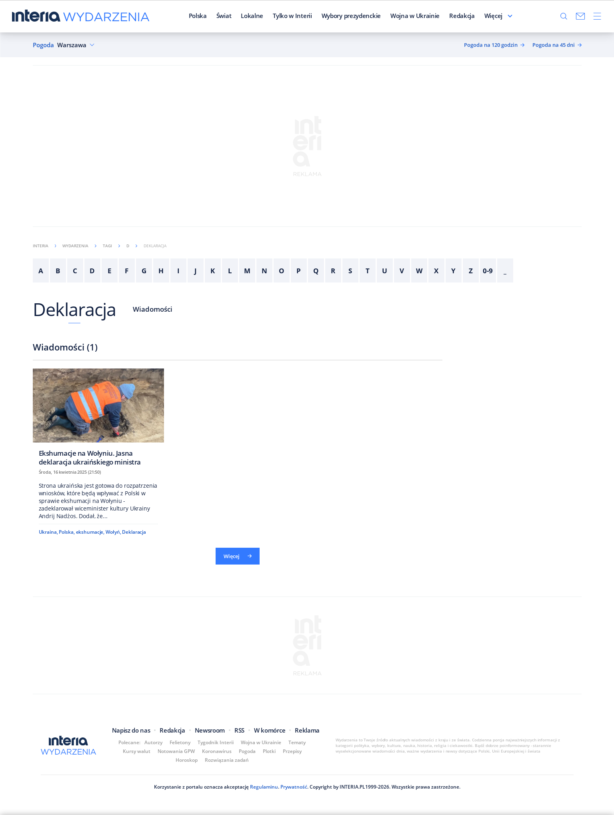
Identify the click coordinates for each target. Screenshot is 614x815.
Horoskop (187, 760)
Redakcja (462, 16)
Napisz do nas (131, 730)
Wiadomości (152, 309)
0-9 (488, 270)
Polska (198, 16)
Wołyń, (113, 532)
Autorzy (153, 742)
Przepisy (292, 751)
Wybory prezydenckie (351, 16)
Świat (224, 16)
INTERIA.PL (352, 786)
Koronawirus (217, 751)
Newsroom (210, 730)
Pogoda (43, 45)
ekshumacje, (90, 532)
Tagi (111, 245)
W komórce (269, 730)
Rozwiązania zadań (227, 760)
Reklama (307, 730)
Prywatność (293, 786)
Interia (44, 245)
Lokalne (252, 16)
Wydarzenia (79, 245)
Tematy (297, 742)
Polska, (66, 532)
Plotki (269, 751)
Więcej (493, 16)
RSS (239, 730)
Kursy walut (136, 751)
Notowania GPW (176, 751)
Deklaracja (74, 309)
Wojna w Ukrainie (415, 16)
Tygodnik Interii (216, 742)
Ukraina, (48, 532)
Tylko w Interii (292, 16)
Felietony (180, 742)
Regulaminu (263, 786)
